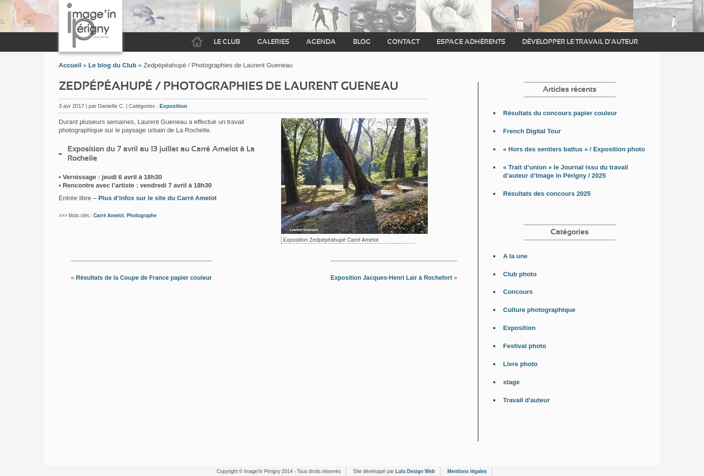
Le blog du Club (112, 65)
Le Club (227, 42)
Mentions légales (467, 471)
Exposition (173, 106)
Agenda (321, 42)
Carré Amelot (108, 215)
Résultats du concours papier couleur (560, 113)
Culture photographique (539, 309)
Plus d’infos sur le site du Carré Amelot (157, 198)
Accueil (197, 42)
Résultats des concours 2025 (547, 193)
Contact (403, 42)
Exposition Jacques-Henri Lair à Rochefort (391, 277)
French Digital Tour (532, 131)
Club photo (520, 274)
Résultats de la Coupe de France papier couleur (144, 277)
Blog (362, 42)
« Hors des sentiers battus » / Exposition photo (574, 149)
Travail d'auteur (526, 400)
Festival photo (524, 346)
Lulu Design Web (415, 471)
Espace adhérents (471, 42)
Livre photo (520, 364)
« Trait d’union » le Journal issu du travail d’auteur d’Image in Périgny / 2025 (565, 171)
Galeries (273, 42)
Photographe (142, 215)
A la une (515, 256)
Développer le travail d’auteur (580, 42)
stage (511, 382)
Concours (518, 291)
